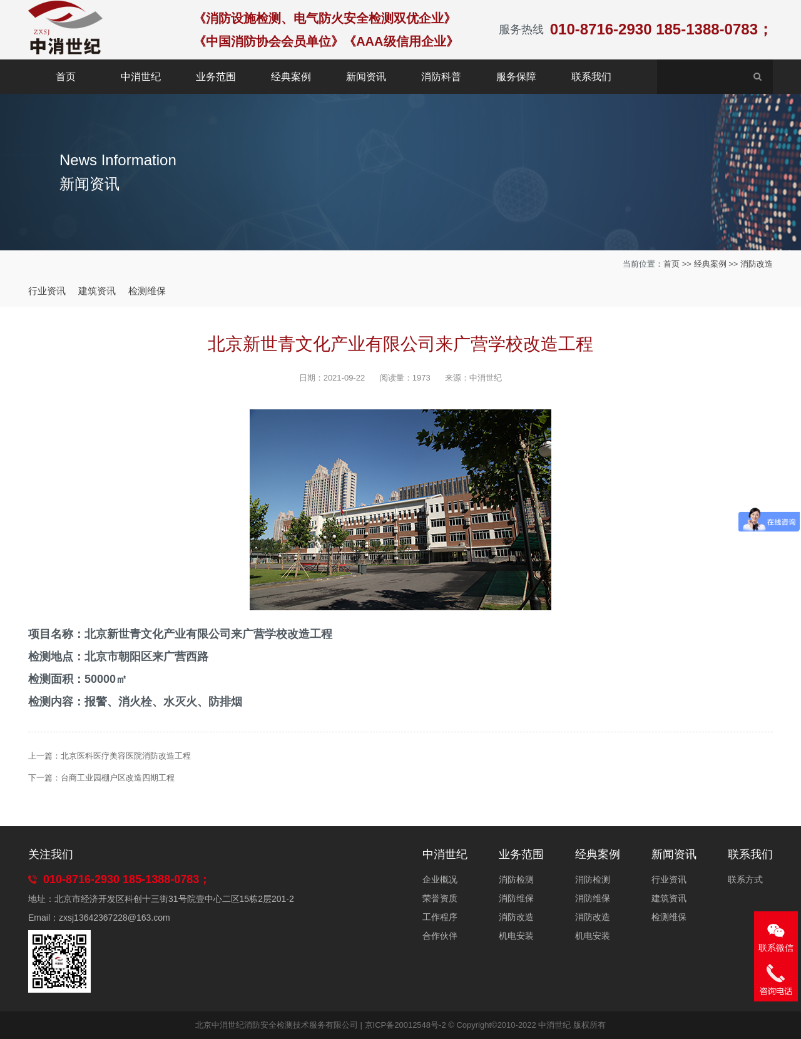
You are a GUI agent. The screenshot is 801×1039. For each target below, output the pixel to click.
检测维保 (147, 290)
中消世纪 (141, 76)
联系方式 (745, 879)
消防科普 (441, 76)
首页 (66, 76)
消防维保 (516, 898)
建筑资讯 (97, 290)
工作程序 (439, 917)
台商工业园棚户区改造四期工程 (118, 777)
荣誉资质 (439, 898)
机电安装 (516, 936)
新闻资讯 (366, 76)
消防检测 (516, 879)
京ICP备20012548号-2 (405, 1025)
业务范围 (216, 76)
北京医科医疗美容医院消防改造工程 (126, 755)
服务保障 (516, 76)
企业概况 (439, 879)
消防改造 (756, 264)
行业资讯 (47, 290)
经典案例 (291, 76)
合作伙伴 (439, 936)
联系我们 (591, 76)
